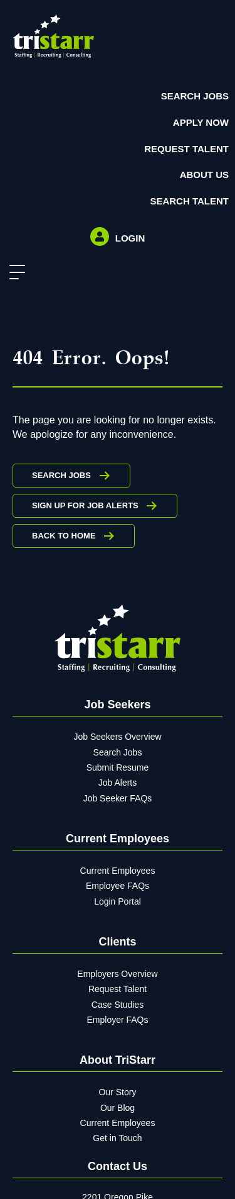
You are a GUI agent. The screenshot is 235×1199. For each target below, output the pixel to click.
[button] (14, 273)
